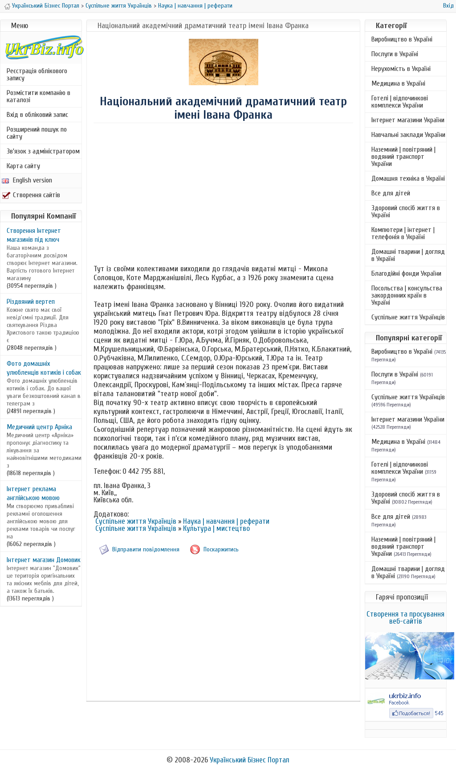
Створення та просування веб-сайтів (405, 617)
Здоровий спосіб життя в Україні (405, 211)
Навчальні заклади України (408, 135)
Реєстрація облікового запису (37, 74)
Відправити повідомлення (145, 549)
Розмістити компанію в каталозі (38, 96)
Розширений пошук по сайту (37, 133)
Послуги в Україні (394, 54)
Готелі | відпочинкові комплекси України (399, 101)
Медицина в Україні (398, 83)
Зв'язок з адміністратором (43, 151)
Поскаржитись (221, 549)
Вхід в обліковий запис (37, 115)
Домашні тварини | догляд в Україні (408, 255)
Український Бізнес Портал (45, 5)
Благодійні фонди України (406, 273)
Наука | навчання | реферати (195, 5)
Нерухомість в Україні (401, 69)
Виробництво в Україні (401, 39)
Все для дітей (390, 193)
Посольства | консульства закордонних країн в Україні (406, 295)
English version (27, 180)
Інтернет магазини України (407, 120)
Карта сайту (23, 166)
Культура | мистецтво (216, 528)
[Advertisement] (223, 194)
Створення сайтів (31, 195)
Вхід (448, 5)
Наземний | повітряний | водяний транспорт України (403, 156)
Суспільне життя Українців (119, 5)
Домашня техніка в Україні (408, 178)
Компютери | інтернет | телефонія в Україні (403, 233)
